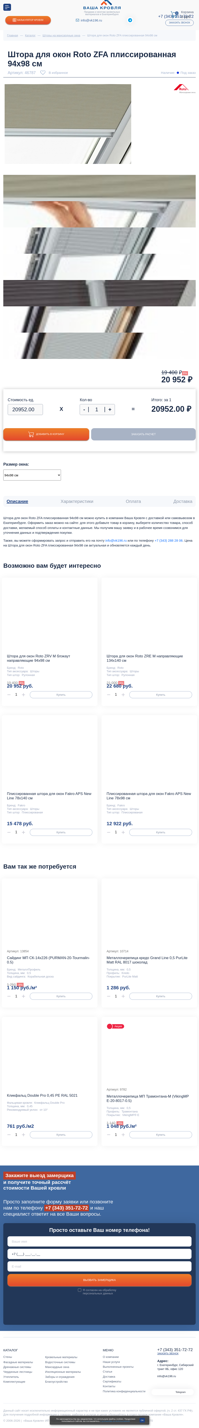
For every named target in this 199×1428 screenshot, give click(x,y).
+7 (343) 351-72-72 (66, 1208)
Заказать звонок (179, 22)
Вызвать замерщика (99, 1280)
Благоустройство (56, 1381)
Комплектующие (14, 1381)
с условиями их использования (115, 1421)
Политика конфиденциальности (124, 1391)
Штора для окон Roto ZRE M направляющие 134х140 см (145, 658)
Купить (61, 694)
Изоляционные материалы (63, 1371)
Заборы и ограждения (60, 1376)
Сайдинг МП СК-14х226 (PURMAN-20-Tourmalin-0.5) (48, 960)
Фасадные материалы (18, 1362)
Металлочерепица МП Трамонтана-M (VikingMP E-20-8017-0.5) (148, 1098)
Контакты (109, 1386)
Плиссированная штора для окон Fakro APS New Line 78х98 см (149, 796)
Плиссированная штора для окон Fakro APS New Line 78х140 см (49, 796)
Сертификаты (112, 1381)
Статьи (107, 1371)
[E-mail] (99, 1266)
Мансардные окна (57, 1367)
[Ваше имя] (99, 1241)
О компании (111, 1357)
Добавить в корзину (50, 434)
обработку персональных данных (99, 1291)
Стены (7, 1357)
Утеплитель (11, 1376)
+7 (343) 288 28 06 (168, 540)
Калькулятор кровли (28, 20)
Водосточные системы (60, 1362)
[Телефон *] (99, 1254)
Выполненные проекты (118, 1366)
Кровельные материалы (61, 1357)
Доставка (109, 1376)
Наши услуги (111, 1362)
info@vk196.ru (91, 20)
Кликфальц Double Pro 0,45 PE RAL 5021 (42, 1095)
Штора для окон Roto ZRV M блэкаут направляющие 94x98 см (38, 658)
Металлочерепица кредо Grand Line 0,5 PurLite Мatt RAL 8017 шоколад (147, 960)
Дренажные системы (17, 1367)
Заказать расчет (147, 434)
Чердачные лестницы (17, 1371)
